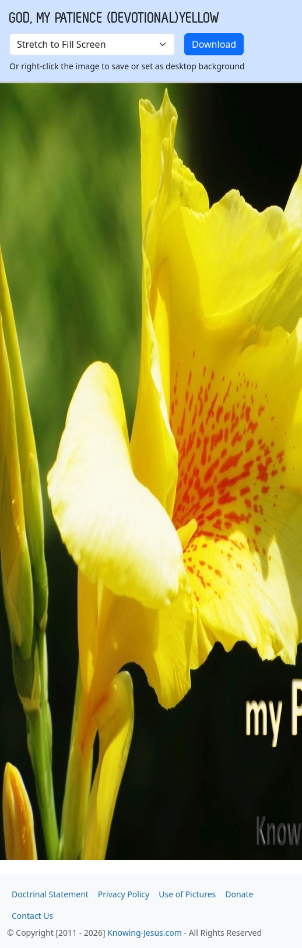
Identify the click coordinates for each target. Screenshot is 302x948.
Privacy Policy (123, 894)
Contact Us (32, 915)
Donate (239, 894)
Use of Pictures (187, 894)
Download (214, 44)
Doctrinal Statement (50, 894)
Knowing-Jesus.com (144, 932)
